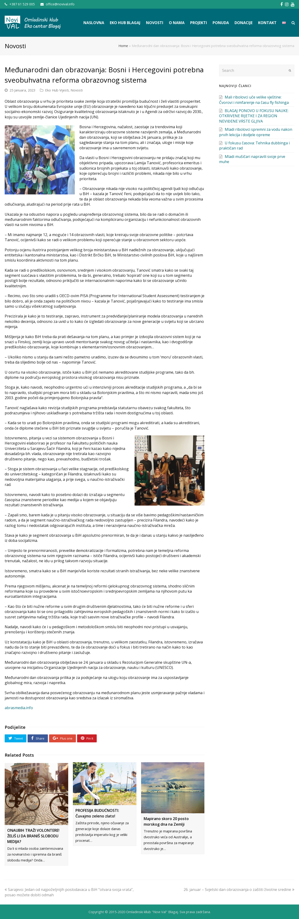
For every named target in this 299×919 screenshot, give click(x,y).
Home (123, 46)
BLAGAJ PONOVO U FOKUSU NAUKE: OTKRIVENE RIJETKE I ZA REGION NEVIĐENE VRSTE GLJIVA (253, 116)
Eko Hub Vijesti (57, 90)
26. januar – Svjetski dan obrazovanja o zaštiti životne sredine (239, 889)
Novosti (77, 90)
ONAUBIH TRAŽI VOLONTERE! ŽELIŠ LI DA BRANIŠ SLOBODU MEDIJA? (33, 836)
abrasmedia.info (19, 707)
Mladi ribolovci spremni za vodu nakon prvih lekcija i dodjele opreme (255, 132)
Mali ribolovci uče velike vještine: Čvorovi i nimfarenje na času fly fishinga (254, 100)
